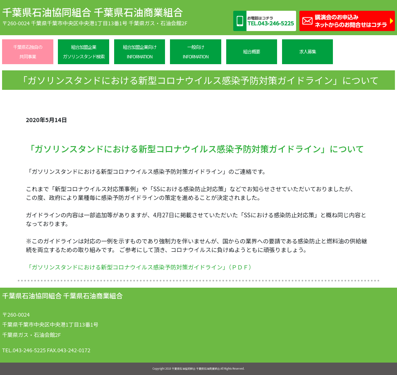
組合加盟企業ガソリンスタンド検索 (83, 51)
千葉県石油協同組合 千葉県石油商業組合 (92, 12)
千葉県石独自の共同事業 (27, 51)
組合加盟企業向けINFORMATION (139, 51)
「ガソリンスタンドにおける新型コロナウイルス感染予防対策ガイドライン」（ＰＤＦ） (140, 267)
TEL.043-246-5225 (24, 350)
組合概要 (251, 51)
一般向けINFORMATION (195, 51)
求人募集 (307, 51)
